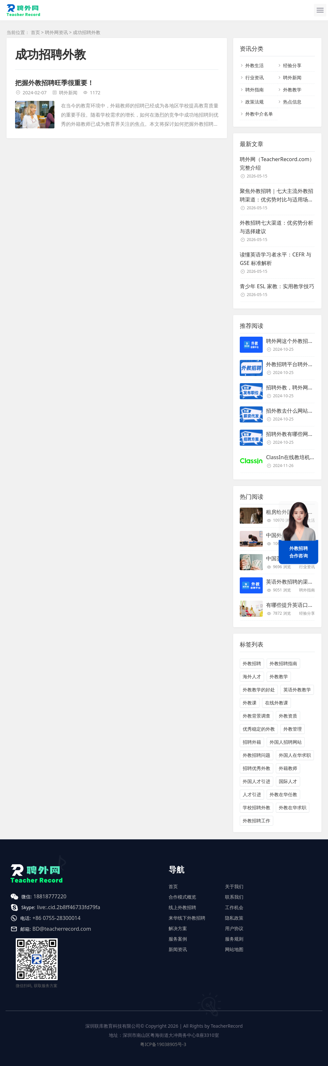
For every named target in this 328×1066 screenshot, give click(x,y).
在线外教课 (276, 703)
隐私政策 (234, 918)
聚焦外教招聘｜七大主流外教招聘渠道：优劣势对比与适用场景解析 (276, 195)
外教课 (249, 703)
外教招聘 (252, 663)
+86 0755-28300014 (56, 918)
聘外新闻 (68, 92)
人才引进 (252, 794)
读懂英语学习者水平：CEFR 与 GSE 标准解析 (275, 259)
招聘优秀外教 (256, 768)
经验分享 (292, 65)
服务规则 (234, 939)
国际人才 (288, 781)
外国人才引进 (256, 781)
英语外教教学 (297, 689)
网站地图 (234, 949)
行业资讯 (254, 77)
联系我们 (234, 897)
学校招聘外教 (256, 807)
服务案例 (178, 939)
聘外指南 (254, 89)
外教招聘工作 (256, 820)
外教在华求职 (292, 807)
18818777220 (50, 896)
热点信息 (292, 102)
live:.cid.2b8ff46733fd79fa (68, 907)
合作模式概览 (182, 897)
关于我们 (234, 886)
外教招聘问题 (256, 755)
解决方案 (178, 928)
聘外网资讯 (56, 32)
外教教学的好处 (259, 689)
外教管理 (292, 729)
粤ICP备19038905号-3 (163, 1044)
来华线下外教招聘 (187, 918)
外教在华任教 (283, 794)
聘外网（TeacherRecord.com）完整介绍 (277, 163)
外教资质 (288, 716)
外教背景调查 (256, 716)
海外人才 (252, 676)
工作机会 (234, 907)
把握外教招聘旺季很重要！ (54, 82)
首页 (35, 32)
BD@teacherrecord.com (61, 928)
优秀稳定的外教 (259, 729)
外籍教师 (288, 768)
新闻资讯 (178, 949)
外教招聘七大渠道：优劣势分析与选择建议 (276, 227)
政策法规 (254, 102)
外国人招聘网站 (286, 742)
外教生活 (254, 65)
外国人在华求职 (295, 755)
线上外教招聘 (182, 907)
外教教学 (292, 89)
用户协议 (234, 928)
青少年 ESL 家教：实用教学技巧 (277, 286)
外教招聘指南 (283, 663)
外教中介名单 (259, 114)
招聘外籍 (252, 742)
